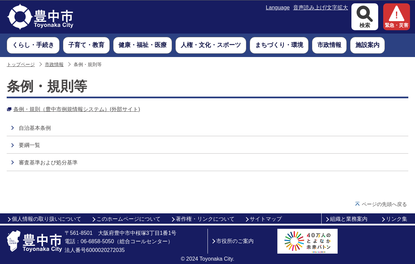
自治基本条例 (35, 128)
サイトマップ (266, 219)
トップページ (21, 64)
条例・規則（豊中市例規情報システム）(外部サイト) (76, 109)
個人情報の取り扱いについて (46, 219)
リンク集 (396, 219)
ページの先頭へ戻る (384, 204)
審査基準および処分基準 (48, 162)
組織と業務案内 (348, 219)
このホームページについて (128, 219)
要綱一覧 (29, 145)
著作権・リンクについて (205, 219)
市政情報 (54, 64)
